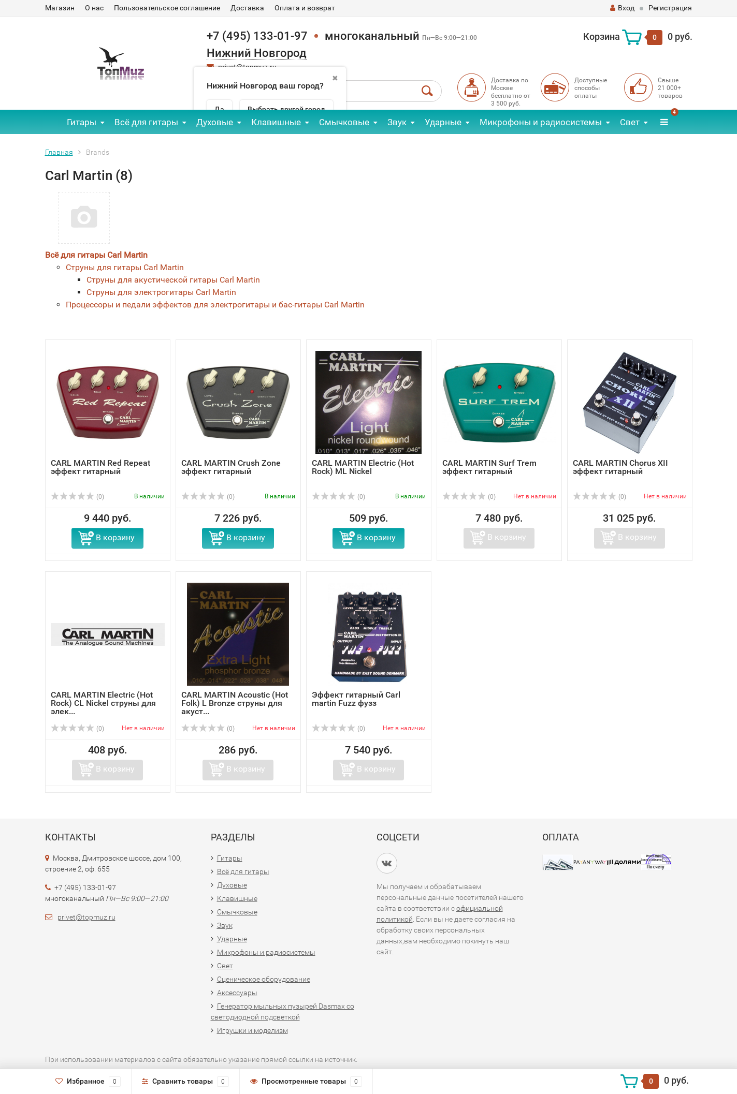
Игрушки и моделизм (252, 1030)
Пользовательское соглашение (167, 8)
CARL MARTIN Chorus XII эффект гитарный (620, 467)
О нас (94, 8)
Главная (59, 152)
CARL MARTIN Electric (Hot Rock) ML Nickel (363, 467)
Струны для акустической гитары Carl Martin (173, 280)
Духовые (214, 122)
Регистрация (670, 8)
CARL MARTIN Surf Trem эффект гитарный (489, 467)
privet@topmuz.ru (86, 917)
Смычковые (344, 122)
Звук (397, 122)
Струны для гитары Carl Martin (125, 267)
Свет (630, 122)
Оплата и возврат (304, 8)
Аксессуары (237, 992)
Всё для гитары (146, 122)
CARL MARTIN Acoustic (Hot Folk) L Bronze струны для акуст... (234, 703)
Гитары (81, 122)
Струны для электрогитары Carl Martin (161, 292)
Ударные (443, 122)
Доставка (247, 8)
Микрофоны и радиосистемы (541, 122)
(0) (78, 496)
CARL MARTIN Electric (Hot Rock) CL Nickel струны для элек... (103, 703)
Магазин (60, 8)
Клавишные (276, 122)
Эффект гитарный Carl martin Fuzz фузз (356, 699)
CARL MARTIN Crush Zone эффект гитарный (231, 467)
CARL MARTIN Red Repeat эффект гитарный (100, 467)
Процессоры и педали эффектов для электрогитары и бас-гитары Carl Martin (215, 304)
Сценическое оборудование (263, 979)
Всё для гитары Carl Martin (96, 255)
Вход (622, 8)
